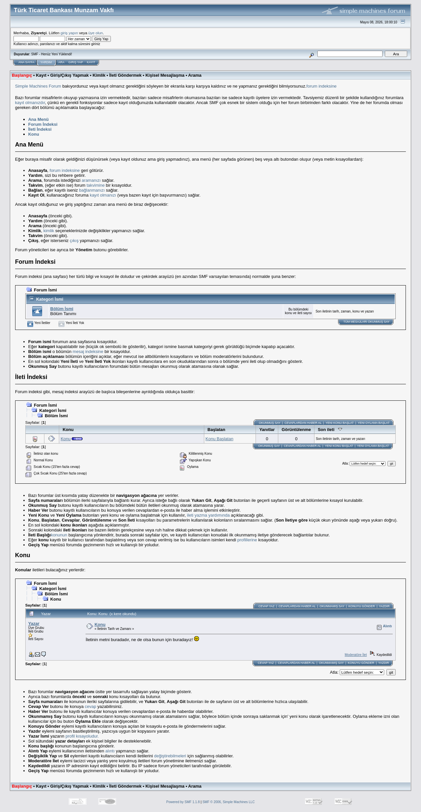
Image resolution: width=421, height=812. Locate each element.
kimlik (48, 230)
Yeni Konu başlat (340, 422)
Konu (33, 134)
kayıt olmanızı (103, 195)
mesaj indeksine (88, 351)
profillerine (247, 539)
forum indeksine (322, 86)
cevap (90, 706)
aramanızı (91, 180)
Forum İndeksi (43, 124)
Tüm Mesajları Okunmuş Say (366, 321)
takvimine (96, 185)
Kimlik (98, 75)
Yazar (33, 623)
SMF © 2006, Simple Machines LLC (228, 802)
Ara (61, 62)
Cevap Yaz (267, 606)
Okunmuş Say (270, 422)
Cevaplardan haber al (303, 422)
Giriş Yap (75, 62)
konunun (59, 534)
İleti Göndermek (125, 75)
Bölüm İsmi (61, 308)
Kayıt (91, 62)
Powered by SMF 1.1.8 (183, 802)
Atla (345, 463)
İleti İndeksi (40, 129)
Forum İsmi (45, 289)
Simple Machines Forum (38, 86)
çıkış (74, 240)
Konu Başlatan (220, 438)
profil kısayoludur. (82, 736)
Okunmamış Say (332, 606)
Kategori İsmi (49, 299)
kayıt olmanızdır (30, 102)
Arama (194, 75)
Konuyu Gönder (361, 606)
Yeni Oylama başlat (374, 422)
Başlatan (216, 429)
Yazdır (384, 606)
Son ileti (330, 429)
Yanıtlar (267, 429)
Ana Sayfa (26, 62)
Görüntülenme (296, 429)
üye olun (95, 33)
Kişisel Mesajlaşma (165, 75)
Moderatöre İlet (356, 655)
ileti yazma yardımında (208, 515)
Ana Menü (38, 119)
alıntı (109, 750)
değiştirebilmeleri (170, 755)
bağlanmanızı (92, 190)
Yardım (46, 62)
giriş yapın (69, 33)
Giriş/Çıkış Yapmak (69, 75)
